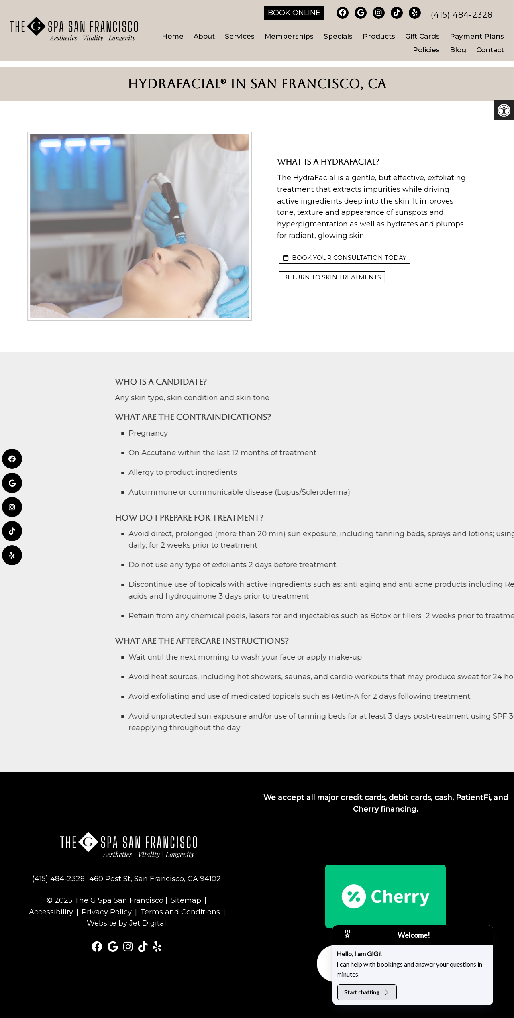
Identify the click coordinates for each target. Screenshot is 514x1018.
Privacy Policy (107, 912)
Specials (338, 36)
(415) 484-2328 (462, 15)
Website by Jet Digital (126, 923)
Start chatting (367, 992)
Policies (426, 50)
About (204, 36)
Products (379, 36)
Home (173, 36)
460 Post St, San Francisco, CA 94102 (155, 878)
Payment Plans (477, 36)
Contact (490, 50)
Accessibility (51, 912)
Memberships (289, 36)
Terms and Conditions (180, 912)
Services (240, 36)
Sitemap (186, 900)
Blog (458, 50)
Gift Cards (422, 36)
